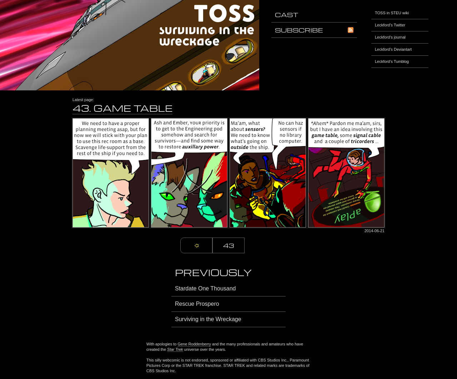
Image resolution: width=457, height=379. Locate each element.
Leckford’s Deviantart (393, 49)
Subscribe (314, 30)
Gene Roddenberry (194, 344)
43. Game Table (122, 108)
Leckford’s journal (390, 37)
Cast (286, 14)
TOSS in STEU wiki (392, 13)
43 (228, 245)
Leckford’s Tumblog (392, 61)
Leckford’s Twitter (390, 25)
